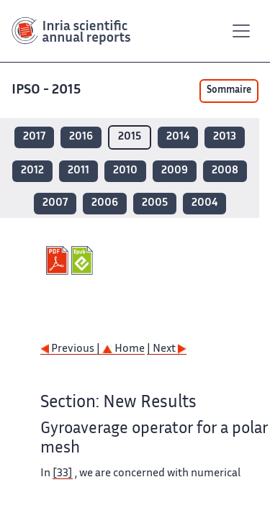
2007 (55, 203)
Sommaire (229, 90)
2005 (155, 203)
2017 (34, 137)
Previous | (71, 349)
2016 (81, 137)
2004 (204, 203)
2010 (125, 171)
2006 (104, 203)
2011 (78, 171)
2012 (32, 171)
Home (123, 349)
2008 (225, 171)
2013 (224, 137)
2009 (174, 171)
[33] (63, 473)
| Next (166, 349)
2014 (177, 137)
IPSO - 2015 (46, 90)
